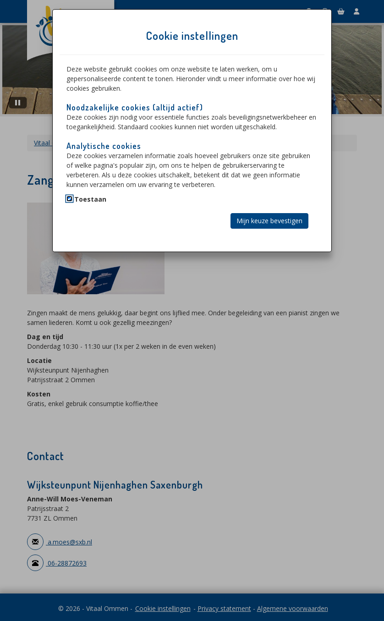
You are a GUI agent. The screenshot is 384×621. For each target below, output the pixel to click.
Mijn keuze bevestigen (269, 220)
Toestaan (90, 199)
